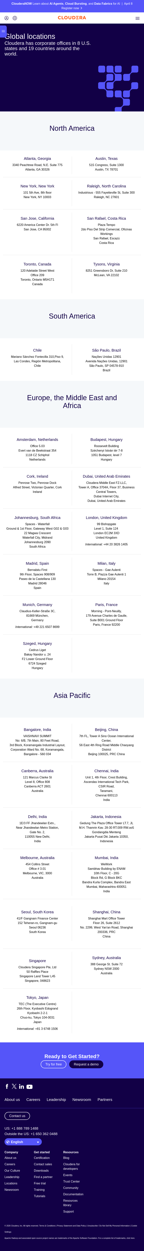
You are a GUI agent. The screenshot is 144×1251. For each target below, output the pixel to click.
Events (67, 1175)
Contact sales (43, 1164)
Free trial (40, 1183)
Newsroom (81, 1099)
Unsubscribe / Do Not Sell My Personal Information (108, 1226)
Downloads (41, 1170)
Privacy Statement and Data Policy (71, 1226)
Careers (33, 1099)
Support (68, 1211)
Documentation (73, 1194)
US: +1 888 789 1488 (21, 1128)
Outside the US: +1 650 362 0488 (31, 1134)
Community (70, 1187)
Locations (10, 1183)
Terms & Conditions (47, 1226)
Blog (66, 1157)
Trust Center (71, 1181)
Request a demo (86, 1064)
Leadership (56, 1099)
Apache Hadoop (11, 1238)
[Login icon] (6, 18)
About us (12, 1099)
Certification (42, 1157)
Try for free (53, 1064)
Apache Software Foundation (85, 1238)
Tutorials (39, 1196)
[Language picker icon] (14, 18)
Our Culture (12, 1170)
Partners (105, 1099)
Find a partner (43, 1177)
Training (39, 1189)
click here (130, 1238)
